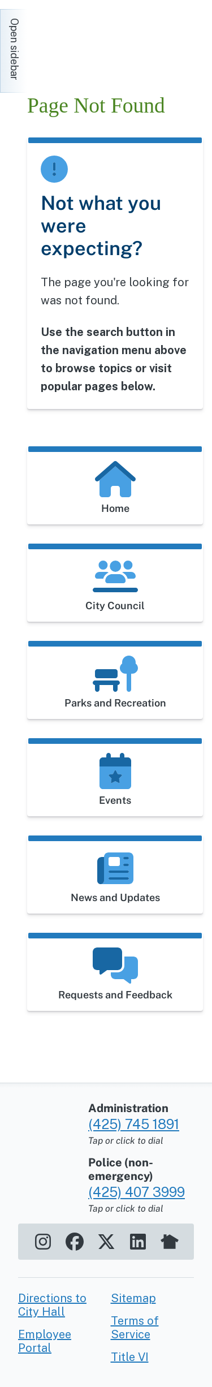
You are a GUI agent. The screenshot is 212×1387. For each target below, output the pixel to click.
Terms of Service (135, 1327)
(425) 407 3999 (136, 1192)
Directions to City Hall (52, 1305)
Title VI (130, 1357)
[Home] (119, 42)
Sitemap (133, 1298)
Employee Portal (44, 1341)
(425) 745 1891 (133, 1124)
